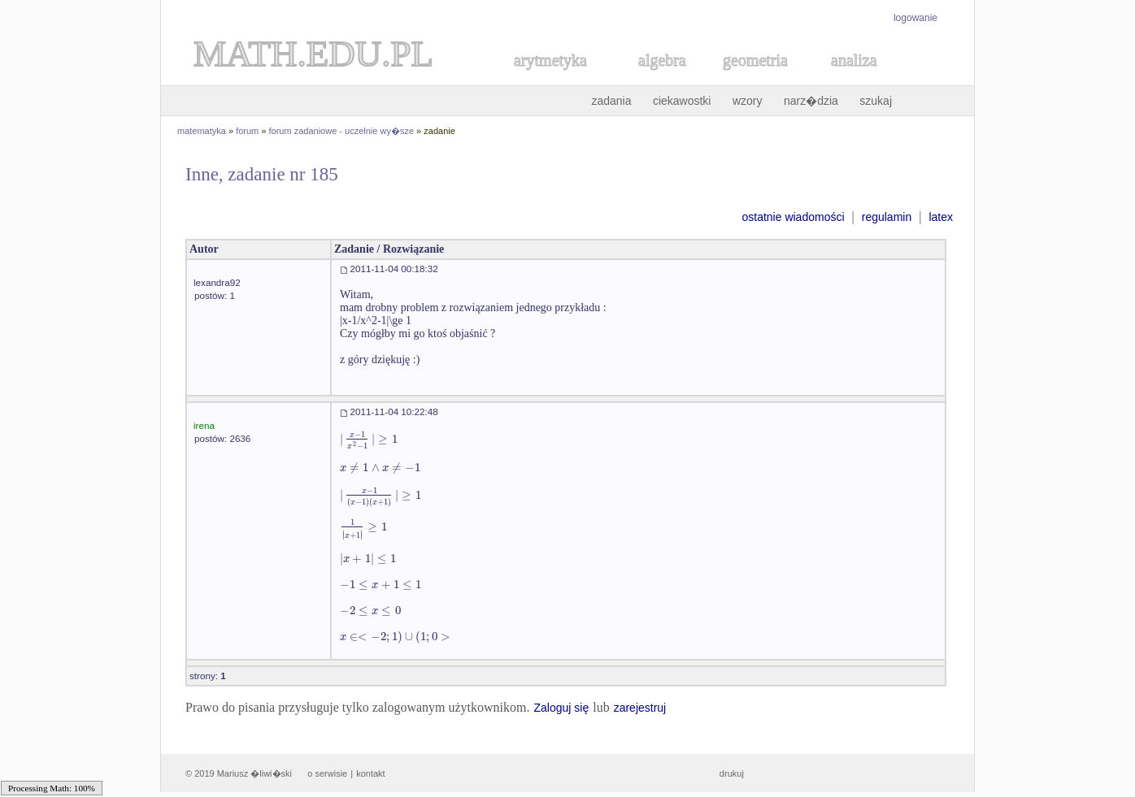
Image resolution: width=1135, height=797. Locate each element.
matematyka (201, 131)
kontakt (370, 773)
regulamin (886, 216)
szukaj (875, 100)
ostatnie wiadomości (792, 216)
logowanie (915, 18)
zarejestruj (640, 707)
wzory (748, 100)
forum (247, 131)
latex (940, 216)
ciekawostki (682, 100)
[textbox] (369, 439)
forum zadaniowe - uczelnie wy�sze (342, 131)
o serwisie (327, 773)
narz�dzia (811, 100)
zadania (611, 100)
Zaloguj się (561, 707)
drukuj (732, 773)
